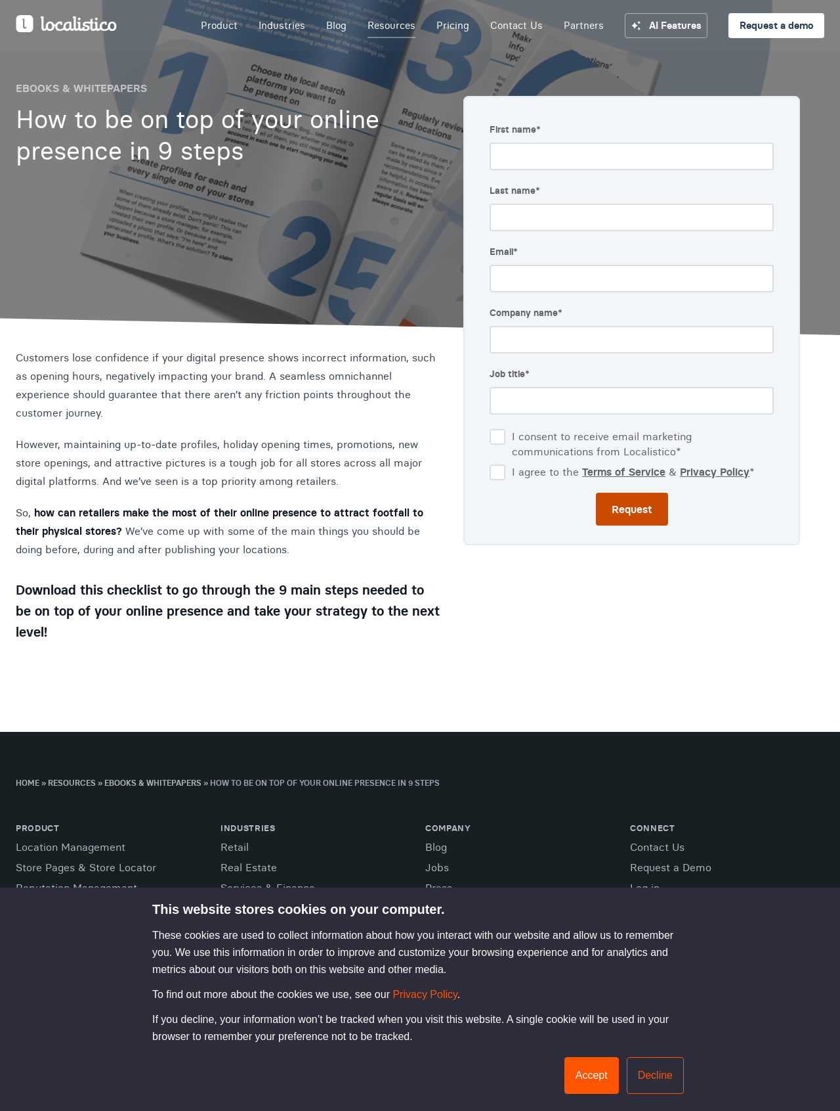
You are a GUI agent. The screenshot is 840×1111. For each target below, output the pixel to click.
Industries (282, 25)
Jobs (437, 867)
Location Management (70, 846)
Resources (391, 25)
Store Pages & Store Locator (86, 867)
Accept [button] (592, 1075)
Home (27, 783)
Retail (234, 846)
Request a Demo (670, 867)
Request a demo (777, 25)
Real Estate (248, 867)
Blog (336, 25)
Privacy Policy (424, 994)
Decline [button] (655, 1075)
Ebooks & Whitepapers (152, 783)
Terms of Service (623, 471)
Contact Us (516, 25)
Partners (584, 25)
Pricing (452, 25)
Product (219, 25)
